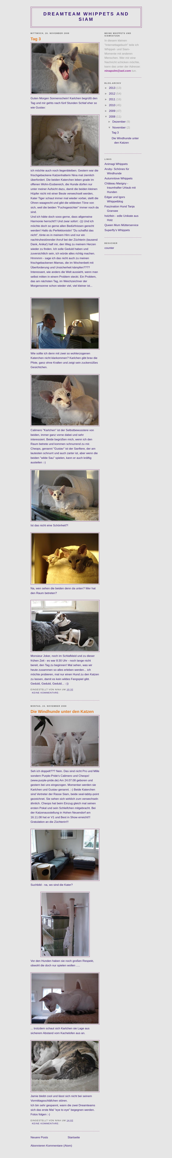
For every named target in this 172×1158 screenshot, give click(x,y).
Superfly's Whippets (117, 230)
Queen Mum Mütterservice (121, 225)
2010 (112, 105)
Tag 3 (36, 39)
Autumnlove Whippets (118, 178)
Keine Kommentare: (46, 692)
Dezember (119, 121)
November (119, 127)
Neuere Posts (39, 1137)
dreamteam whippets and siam (86, 16)
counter (109, 248)
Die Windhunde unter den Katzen (62, 711)
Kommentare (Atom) (59, 1145)
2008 (112, 116)
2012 (112, 93)
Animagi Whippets (116, 164)
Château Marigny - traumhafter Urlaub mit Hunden (120, 188)
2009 (112, 111)
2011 (112, 99)
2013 (112, 88)
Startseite (74, 1137)
